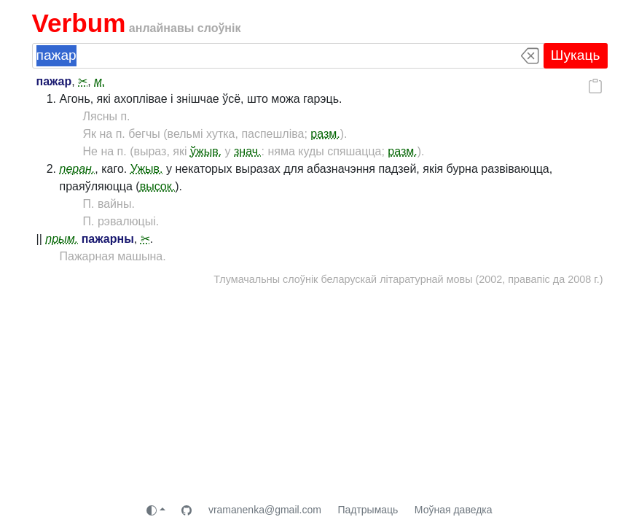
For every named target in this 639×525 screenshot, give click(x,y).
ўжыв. (206, 151)
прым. (61, 239)
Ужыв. (146, 169)
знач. (248, 151)
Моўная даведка (454, 510)
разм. (325, 134)
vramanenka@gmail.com (264, 510)
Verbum (79, 23)
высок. (158, 186)
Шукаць (575, 55)
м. (99, 81)
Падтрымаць (367, 510)
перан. (77, 169)
